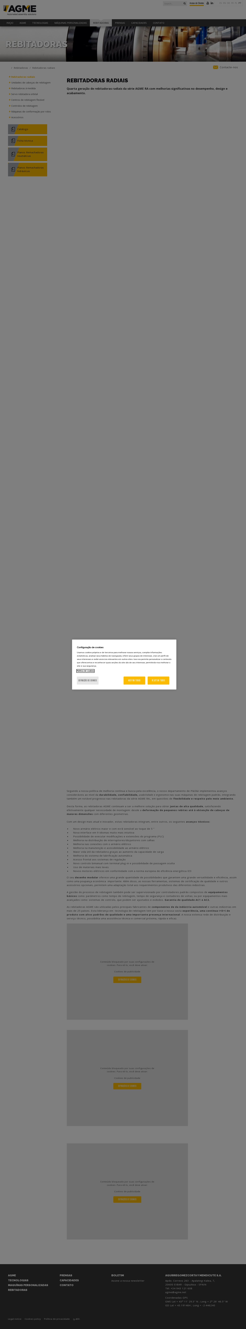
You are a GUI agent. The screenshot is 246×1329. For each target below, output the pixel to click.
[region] (124, 664)
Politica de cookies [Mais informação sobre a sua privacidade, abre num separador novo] (85, 671)
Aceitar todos (134, 680)
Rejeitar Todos (158, 680)
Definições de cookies (87, 680)
